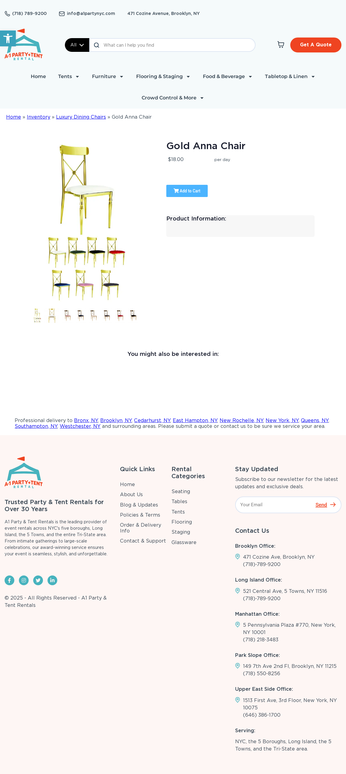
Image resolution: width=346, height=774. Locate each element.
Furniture (108, 76)
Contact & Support (143, 541)
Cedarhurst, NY (152, 420)
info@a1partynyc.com (91, 13)
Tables (179, 501)
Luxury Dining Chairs (81, 117)
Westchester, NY (80, 426)
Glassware (183, 542)
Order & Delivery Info (140, 527)
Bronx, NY (86, 420)
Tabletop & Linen (290, 76)
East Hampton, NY (195, 420)
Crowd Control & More (173, 97)
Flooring (181, 522)
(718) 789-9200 (29, 13)
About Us (131, 494)
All (77, 45)
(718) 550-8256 (261, 673)
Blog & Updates (139, 505)
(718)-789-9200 (262, 564)
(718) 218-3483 (260, 640)
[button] (8, 38)
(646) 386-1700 (262, 715)
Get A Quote (316, 45)
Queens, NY (314, 420)
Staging (180, 532)
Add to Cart (187, 191)
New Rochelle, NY (241, 420)
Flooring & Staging (163, 76)
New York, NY (282, 420)
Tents (69, 76)
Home (38, 76)
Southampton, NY (36, 426)
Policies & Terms (140, 515)
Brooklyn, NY (116, 420)
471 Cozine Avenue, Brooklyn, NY (163, 13)
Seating (180, 491)
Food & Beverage (228, 76)
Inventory (38, 117)
